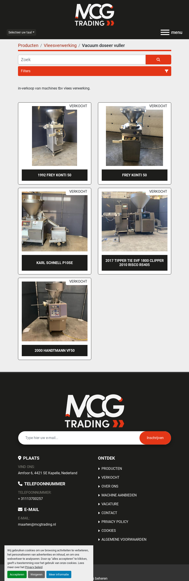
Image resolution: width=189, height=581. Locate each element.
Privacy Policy (114, 522)
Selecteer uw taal (20, 32)
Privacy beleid (33, 567)
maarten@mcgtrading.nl (37, 524)
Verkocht (110, 477)
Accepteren (17, 574)
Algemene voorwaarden (123, 539)
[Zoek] (82, 59)
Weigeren (36, 574)
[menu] (165, 32)
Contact (109, 513)
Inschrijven (155, 438)
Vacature (110, 504)
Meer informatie (59, 574)
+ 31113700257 (30, 499)
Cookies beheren (94, 578)
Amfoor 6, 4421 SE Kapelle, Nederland (47, 473)
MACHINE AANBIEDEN (119, 495)
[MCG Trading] (94, 410)
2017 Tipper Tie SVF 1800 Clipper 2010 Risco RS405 (134, 262)
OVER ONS (109, 486)
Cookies (108, 531)
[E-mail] (78, 438)
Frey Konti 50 (134, 175)
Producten (111, 468)
